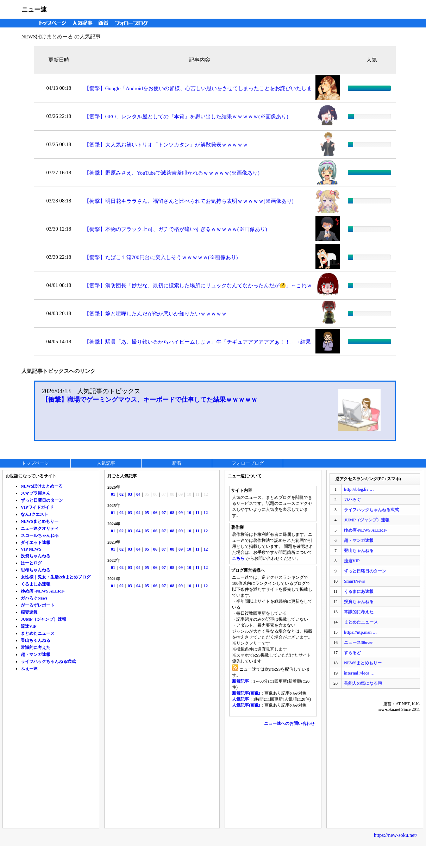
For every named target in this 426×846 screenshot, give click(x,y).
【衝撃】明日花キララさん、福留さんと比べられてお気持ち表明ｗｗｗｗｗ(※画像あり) (189, 201)
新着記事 (240, 681)
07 (164, 512)
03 (130, 494)
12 (205, 512)
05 (147, 512)
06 (155, 512)
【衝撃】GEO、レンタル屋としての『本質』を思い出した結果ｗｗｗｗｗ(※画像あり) (186, 116)
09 (180, 512)
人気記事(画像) (246, 705)
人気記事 (83, 23)
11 (197, 512)
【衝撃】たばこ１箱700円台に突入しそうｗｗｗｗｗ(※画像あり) (161, 257)
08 (172, 512)
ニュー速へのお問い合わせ (289, 723)
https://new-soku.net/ (395, 835)
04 (138, 494)
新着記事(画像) (246, 693)
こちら (238, 558)
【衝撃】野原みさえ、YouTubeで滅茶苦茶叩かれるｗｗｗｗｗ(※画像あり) (171, 173)
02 (121, 494)
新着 (104, 23)
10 (189, 512)
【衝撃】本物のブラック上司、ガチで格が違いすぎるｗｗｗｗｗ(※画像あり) (175, 229)
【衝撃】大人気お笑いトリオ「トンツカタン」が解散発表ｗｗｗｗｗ (166, 145)
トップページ (51, 23)
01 (113, 494)
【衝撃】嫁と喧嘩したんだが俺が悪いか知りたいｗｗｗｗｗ (155, 314)
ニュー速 (34, 9)
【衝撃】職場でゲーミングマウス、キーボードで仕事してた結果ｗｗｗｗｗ (149, 399)
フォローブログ (133, 23)
